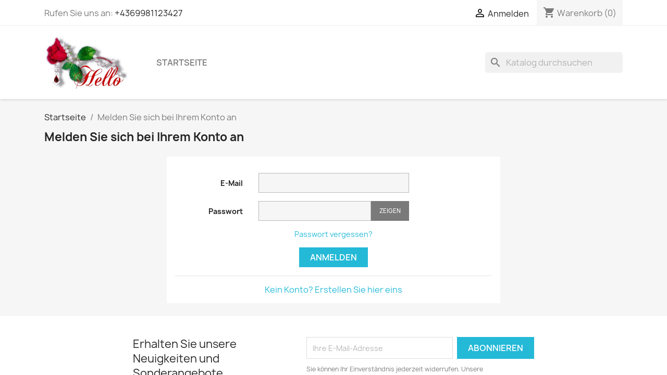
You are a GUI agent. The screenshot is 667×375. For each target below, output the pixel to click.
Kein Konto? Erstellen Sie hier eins (333, 289)
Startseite (181, 62)
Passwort (225, 211)
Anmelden (333, 257)
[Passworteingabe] (314, 211)
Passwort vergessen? (333, 234)
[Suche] (554, 62)
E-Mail (231, 183)
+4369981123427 (148, 13)
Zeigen (390, 211)
